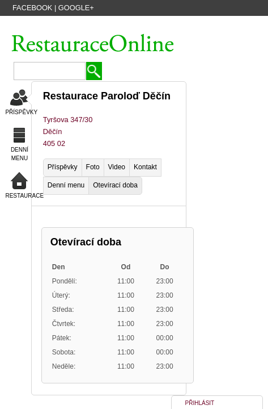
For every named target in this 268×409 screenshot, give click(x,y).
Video (116, 167)
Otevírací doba (115, 185)
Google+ (76, 7)
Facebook (32, 7)
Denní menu (66, 185)
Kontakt (145, 167)
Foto (93, 167)
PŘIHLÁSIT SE (239, 24)
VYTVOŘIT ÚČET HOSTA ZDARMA (82, 24)
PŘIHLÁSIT (200, 403)
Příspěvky (63, 167)
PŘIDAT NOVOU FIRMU (175, 24)
